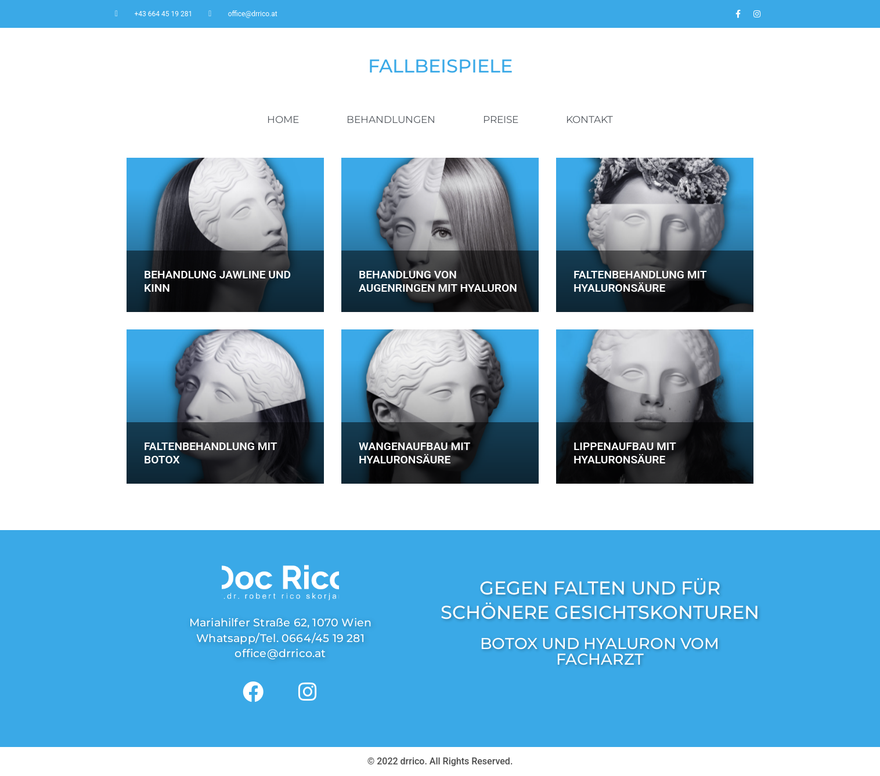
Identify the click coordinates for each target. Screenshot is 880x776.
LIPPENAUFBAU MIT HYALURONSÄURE (625, 453)
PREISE (500, 119)
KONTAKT (589, 119)
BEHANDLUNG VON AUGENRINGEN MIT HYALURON (438, 281)
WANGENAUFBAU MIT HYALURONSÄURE (414, 453)
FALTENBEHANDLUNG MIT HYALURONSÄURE (640, 281)
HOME (283, 119)
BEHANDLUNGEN (391, 119)
